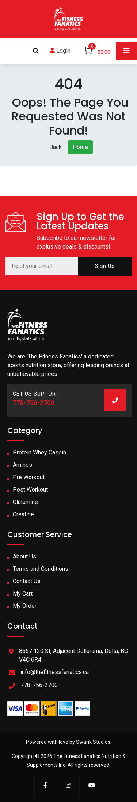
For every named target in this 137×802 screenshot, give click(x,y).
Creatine (23, 514)
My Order (25, 605)
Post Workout (30, 489)
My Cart (23, 593)
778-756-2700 (33, 402)
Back (55, 147)
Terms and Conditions (40, 568)
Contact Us (27, 581)
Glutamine (25, 501)
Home (80, 147)
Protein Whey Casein (39, 452)
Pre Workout (29, 477)
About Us (24, 556)
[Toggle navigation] (126, 51)
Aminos (22, 464)
